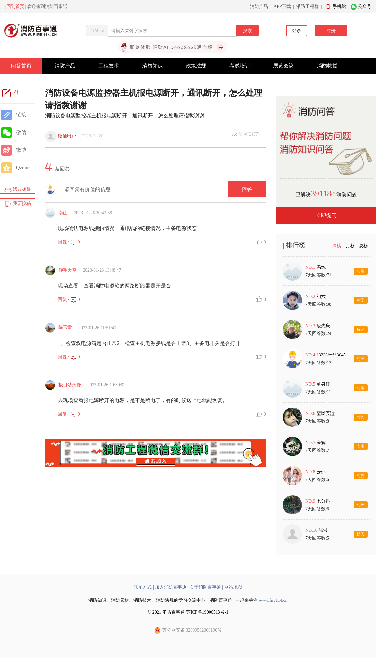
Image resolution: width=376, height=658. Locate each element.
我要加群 (17, 189)
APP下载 (282, 6)
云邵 (321, 471)
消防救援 (327, 65)
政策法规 (196, 65)
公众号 (364, 6)
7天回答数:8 (317, 421)
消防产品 (259, 6)
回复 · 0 (69, 242)
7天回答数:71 (318, 275)
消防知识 (152, 65)
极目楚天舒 (69, 384)
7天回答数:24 (318, 333)
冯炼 (321, 267)
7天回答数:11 (318, 392)
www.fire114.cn (273, 600)
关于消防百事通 (205, 587)
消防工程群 (307, 6)
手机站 (339, 6)
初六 (321, 296)
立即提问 (326, 215)
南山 (62, 212)
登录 (296, 30)
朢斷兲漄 (326, 413)
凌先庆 (323, 325)
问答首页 (21, 65)
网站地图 (233, 587)
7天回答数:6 (317, 479)
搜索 (247, 30)
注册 (331, 30)
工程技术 (108, 65)
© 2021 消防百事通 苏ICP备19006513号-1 (188, 612)
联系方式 (143, 587)
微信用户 (67, 136)
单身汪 (323, 384)
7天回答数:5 (317, 538)
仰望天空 (67, 270)
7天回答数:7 (317, 450)
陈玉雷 (65, 327)
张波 (323, 530)
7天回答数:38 (318, 304)
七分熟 (323, 501)
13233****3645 (331, 355)
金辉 (321, 442)
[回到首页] (15, 6)
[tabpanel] (326, 402)
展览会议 (283, 65)
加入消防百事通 (170, 587)
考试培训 (239, 65)
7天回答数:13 (318, 362)
